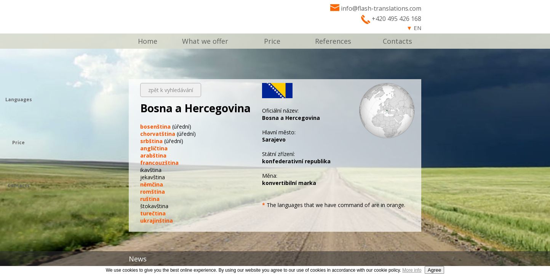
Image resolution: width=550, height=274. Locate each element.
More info (411, 270)
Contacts (397, 41)
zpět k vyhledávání (170, 90)
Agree (434, 270)
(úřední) (165, 126)
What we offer (205, 41)
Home (147, 41)
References (333, 41)
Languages (18, 99)
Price (272, 41)
